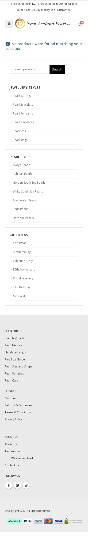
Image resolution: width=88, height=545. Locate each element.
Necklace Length (15, 352)
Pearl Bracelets (23, 105)
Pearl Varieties (14, 373)
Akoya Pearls (21, 165)
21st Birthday (22, 287)
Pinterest (17, 485)
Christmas (19, 243)
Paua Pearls (20, 209)
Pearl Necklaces (23, 122)
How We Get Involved (19, 458)
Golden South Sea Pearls (29, 183)
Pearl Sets (19, 131)
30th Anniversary (24, 269)
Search (57, 69)
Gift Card (19, 296)
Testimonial (12, 451)
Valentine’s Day (23, 261)
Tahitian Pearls (22, 174)
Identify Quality (15, 338)
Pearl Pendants (23, 113)
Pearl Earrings (22, 96)
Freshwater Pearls (25, 200)
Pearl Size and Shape (19, 366)
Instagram (26, 485)
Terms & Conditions (18, 412)
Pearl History (13, 345)
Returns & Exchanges (18, 405)
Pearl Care (12, 380)
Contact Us (12, 465)
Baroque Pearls (23, 218)
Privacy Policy (14, 419)
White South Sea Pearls (28, 191)
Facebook (8, 485)
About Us (11, 444)
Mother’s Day (22, 252)
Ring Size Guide (15, 359)
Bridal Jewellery (23, 278)
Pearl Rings (20, 140)
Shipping (10, 398)
